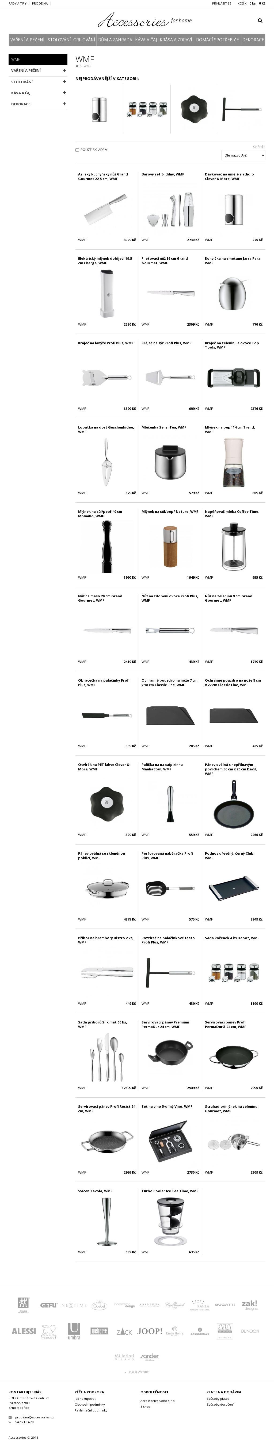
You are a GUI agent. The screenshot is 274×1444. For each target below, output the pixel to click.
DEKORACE (253, 40)
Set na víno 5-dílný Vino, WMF (167, 1106)
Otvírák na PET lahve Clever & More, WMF (104, 766)
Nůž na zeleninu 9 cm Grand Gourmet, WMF (228, 598)
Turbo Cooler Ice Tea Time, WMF (170, 1191)
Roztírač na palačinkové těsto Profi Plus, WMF (168, 940)
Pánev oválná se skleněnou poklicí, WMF (101, 855)
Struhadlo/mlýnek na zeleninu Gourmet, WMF (231, 1108)
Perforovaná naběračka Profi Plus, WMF (167, 855)
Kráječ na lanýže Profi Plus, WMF (106, 343)
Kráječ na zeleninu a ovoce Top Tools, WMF (232, 345)
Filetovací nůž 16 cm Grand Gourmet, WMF (165, 260)
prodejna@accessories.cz (31, 1417)
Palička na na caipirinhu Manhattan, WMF (162, 766)
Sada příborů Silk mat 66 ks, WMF (102, 1024)
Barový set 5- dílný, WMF (163, 174)
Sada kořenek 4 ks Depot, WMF (232, 937)
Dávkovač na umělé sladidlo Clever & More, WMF (229, 176)
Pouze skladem (94, 149)
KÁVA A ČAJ (146, 40)
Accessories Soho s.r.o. (158, 1401)
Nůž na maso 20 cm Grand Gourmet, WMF (100, 598)
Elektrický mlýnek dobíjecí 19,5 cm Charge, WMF (105, 260)
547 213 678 (21, 1422)
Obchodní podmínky (90, 1404)
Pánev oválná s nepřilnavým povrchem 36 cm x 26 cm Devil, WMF (231, 769)
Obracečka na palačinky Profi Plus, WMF (104, 682)
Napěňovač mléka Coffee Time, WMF (232, 513)
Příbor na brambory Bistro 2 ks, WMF (106, 940)
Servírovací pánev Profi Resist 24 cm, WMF (106, 1108)
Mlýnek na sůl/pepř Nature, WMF (170, 511)
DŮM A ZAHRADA (115, 40)
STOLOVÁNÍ (59, 40)
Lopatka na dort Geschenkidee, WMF (106, 429)
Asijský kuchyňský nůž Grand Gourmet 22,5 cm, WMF (103, 176)
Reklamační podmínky (91, 1410)
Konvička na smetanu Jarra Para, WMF (233, 260)
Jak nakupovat (85, 1399)
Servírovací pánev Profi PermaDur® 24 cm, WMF (225, 1024)
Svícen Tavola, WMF (95, 1191)
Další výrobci (137, 1372)
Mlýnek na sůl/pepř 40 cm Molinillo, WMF (100, 513)
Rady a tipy (17, 3)
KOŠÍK (251, 3)
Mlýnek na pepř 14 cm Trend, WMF (230, 429)
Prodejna (40, 3)
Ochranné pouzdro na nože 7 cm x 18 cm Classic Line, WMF (169, 682)
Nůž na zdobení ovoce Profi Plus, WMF (170, 598)
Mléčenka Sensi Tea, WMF (164, 427)
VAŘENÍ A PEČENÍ (27, 40)
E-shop (145, 1407)
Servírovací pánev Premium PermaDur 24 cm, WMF (165, 1024)
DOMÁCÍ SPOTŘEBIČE (217, 40)
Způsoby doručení (220, 1404)
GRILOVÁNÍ (84, 40)
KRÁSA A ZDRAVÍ (176, 40)
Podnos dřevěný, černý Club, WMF (229, 855)
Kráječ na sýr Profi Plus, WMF (166, 343)
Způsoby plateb (218, 1399)
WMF (87, 66)
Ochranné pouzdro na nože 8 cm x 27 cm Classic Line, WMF (233, 682)
